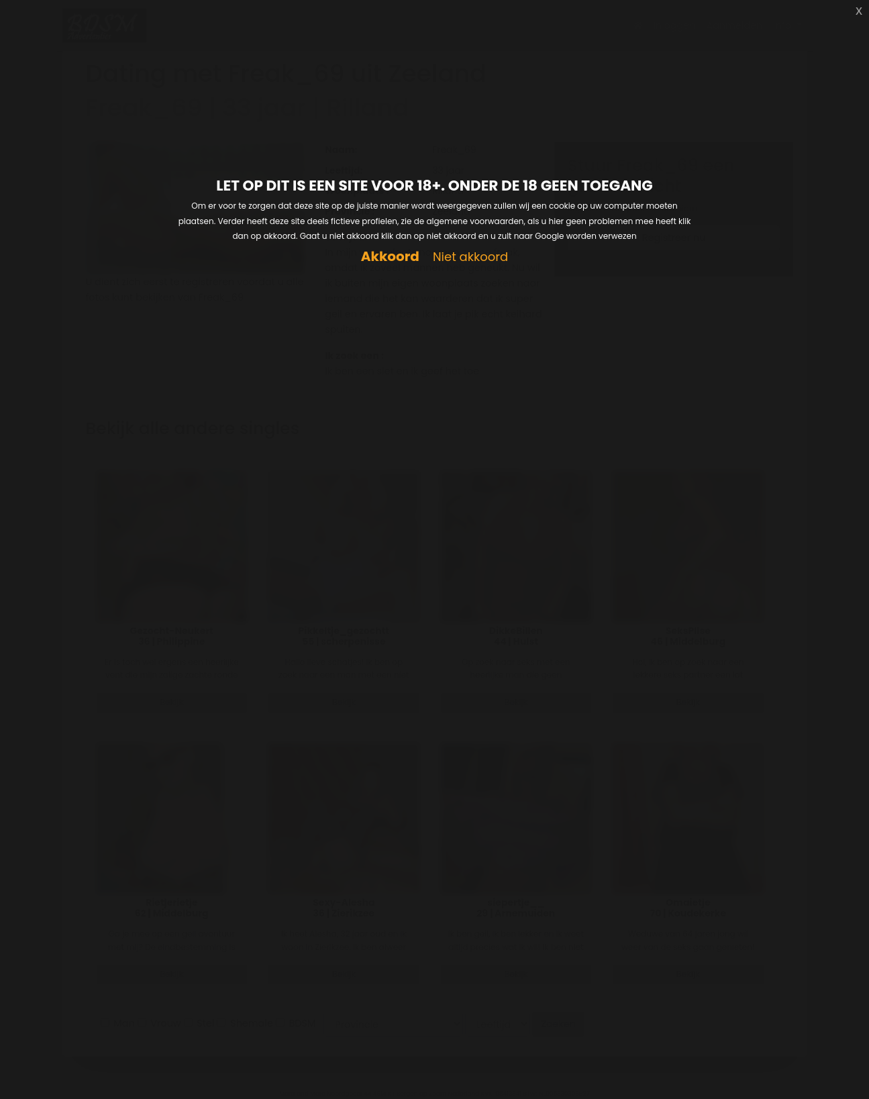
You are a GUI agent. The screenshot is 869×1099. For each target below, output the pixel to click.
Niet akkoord (470, 257)
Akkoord (390, 256)
